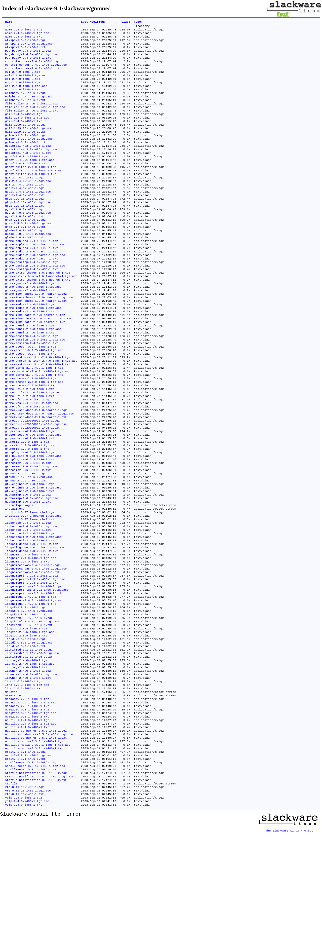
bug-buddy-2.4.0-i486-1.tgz (28, 55)
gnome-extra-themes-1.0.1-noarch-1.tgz (37, 309)
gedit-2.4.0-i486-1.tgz (24, 212)
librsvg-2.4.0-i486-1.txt (26, 760)
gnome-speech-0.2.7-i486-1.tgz (30, 393)
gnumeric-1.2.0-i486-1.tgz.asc (30, 506)
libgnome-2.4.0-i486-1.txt (27, 639)
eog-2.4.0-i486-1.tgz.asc (26, 95)
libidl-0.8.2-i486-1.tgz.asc (29, 732)
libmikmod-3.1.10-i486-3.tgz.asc (32, 744)
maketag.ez (14, 792)
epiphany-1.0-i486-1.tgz (25, 103)
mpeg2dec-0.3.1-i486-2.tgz (27, 808)
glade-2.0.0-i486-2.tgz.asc (28, 264)
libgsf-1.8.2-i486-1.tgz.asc (29, 695)
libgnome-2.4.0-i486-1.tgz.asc (30, 635)
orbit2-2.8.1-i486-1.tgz (25, 856)
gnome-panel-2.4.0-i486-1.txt (29, 377)
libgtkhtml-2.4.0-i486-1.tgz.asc (32, 707)
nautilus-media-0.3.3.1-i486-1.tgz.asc (37, 848)
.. (7, 27)
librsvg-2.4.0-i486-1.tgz (26, 752)
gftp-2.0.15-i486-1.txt (24, 232)
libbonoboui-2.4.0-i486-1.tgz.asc (33, 611)
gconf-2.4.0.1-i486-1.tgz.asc (29, 180)
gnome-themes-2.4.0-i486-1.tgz (30, 430)
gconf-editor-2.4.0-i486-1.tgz (30, 188)
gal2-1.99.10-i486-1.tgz (25, 140)
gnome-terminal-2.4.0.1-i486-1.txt (34, 426)
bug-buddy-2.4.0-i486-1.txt (28, 63)
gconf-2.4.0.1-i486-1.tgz (26, 176)
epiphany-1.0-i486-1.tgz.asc (29, 107)
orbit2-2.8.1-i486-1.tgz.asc (29, 860)
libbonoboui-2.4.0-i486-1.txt (29, 615)
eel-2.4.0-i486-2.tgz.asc (26, 83)
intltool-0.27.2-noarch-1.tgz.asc (33, 587)
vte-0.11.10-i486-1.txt (24, 905)
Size (126, 22)
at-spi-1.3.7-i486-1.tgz (25, 43)
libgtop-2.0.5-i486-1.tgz (26, 715)
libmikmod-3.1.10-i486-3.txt (29, 748)
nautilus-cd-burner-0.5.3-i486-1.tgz (36, 832)
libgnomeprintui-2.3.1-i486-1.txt (33, 675)
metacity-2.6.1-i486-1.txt (27, 804)
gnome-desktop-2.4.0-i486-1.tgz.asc (35, 301)
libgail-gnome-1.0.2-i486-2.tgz (31, 619)
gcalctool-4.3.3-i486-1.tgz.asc (31, 168)
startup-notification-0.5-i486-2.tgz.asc (39, 885)
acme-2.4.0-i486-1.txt (23, 39)
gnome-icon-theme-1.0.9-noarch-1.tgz (36, 333)
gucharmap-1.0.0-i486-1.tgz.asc (31, 566)
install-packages (19, 575)
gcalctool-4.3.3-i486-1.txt (28, 172)
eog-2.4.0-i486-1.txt (22, 99)
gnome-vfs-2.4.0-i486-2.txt (28, 462)
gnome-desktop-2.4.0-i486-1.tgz (31, 297)
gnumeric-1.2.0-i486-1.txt (27, 510)
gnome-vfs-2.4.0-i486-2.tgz (28, 454)
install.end (14, 579)
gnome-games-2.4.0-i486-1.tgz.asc (33, 325)
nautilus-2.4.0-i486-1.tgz (27, 820)
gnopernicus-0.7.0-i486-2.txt (29, 498)
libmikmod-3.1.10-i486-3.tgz (29, 740)
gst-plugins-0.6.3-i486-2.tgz (29, 514)
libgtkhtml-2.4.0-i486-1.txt (29, 711)
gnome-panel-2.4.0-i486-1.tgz (29, 369)
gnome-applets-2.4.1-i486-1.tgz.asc (35, 277)
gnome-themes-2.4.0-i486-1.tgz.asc (34, 434)
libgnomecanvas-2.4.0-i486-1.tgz (32, 643)
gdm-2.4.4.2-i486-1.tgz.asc (28, 204)
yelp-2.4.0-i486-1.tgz (23, 909)
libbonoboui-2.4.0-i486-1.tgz (29, 607)
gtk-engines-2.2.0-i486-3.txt (29, 558)
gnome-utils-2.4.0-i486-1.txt (29, 450)
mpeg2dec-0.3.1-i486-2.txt (27, 816)
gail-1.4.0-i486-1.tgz (23, 128)
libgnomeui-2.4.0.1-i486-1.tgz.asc (34, 683)
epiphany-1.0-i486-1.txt (25, 111)
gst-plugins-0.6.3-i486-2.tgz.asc (33, 518)
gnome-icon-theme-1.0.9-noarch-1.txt (36, 341)
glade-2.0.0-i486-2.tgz (24, 260)
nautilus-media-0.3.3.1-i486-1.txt (34, 852)
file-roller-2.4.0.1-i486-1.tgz (31, 116)
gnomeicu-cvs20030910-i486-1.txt (32, 486)
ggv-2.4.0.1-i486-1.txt (24, 244)
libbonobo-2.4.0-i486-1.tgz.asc (31, 599)
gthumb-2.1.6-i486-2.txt (25, 546)
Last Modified (93, 22)
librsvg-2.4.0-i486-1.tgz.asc (29, 756)
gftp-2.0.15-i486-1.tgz (24, 224)
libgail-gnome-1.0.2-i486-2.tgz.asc (35, 623)
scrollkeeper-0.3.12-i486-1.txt (31, 877)
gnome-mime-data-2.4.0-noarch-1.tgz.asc (38, 361)
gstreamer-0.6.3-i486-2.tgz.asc (31, 530)
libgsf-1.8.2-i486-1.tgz (25, 691)
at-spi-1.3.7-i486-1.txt (25, 51)
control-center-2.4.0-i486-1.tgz (32, 67)
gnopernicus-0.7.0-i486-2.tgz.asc (33, 494)
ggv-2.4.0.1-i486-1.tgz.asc (28, 240)
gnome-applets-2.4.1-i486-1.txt (31, 281)
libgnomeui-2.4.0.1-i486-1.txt (30, 687)
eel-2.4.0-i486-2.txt (22, 87)
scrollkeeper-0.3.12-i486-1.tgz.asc (35, 873)
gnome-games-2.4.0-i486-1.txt (29, 329)
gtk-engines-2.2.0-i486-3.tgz (29, 550)
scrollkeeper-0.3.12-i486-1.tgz (31, 868)
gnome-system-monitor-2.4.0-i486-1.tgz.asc (41, 409)
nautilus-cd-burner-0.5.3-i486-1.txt (36, 840)
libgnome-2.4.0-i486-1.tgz (27, 631)
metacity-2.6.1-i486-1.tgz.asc (30, 800)
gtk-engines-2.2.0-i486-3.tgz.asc (33, 554)
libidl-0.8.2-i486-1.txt (25, 736)
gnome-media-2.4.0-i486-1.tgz (29, 345)
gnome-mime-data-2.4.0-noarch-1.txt (35, 365)
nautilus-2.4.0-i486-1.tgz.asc (30, 824)
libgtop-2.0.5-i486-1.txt (26, 724)
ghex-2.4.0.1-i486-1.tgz (25, 248)
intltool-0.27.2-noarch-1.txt (29, 591)
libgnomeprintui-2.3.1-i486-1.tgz (33, 667)
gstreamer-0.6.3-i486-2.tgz (28, 526)
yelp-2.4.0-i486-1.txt (23, 917)
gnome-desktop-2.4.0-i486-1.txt (31, 305)
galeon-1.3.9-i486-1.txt (25, 160)
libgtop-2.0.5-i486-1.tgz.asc (29, 719)
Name (9, 22)
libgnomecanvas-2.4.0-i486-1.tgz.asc (36, 647)
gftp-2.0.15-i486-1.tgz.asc (28, 228)
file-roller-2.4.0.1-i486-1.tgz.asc (35, 120)
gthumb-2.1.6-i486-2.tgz (25, 538)
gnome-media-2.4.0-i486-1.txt (29, 353)
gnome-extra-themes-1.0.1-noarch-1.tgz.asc (41, 313)
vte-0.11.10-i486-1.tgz (24, 897)
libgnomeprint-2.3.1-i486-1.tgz (31, 655)
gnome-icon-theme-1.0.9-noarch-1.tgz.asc (39, 337)
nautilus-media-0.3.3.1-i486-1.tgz (34, 844)
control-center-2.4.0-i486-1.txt (32, 75)
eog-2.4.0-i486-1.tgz (22, 91)
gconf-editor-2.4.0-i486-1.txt (30, 196)
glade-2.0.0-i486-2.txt (24, 269)
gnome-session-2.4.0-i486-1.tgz (31, 381)
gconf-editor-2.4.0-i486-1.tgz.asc (34, 192)
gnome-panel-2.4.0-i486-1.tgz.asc (33, 373)
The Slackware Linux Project (289, 941)
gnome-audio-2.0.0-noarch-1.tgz (31, 285)
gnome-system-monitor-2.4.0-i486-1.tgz (37, 405)
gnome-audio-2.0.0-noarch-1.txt (31, 293)
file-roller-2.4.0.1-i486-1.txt (31, 124)
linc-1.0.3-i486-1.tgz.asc (27, 780)
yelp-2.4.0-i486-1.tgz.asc (27, 913)
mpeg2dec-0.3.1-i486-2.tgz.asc (30, 812)
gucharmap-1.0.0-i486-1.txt (28, 571)
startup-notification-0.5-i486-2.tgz (36, 881)
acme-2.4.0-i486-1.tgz (23, 31)
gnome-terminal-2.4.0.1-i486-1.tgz (34, 417)
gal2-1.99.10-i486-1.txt (25, 148)
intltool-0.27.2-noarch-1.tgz (29, 583)
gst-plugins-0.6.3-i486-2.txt (29, 522)
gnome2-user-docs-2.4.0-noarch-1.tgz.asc (39, 470)
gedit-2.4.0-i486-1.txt (24, 220)
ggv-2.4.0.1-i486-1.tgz (24, 236)
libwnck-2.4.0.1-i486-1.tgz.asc (31, 768)
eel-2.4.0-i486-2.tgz (22, 79)
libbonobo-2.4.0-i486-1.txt (28, 603)
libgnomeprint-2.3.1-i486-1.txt (31, 663)
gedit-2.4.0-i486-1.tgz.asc (28, 216)
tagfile (11, 893)
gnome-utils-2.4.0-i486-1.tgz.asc (33, 446)
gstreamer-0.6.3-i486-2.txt (28, 534)
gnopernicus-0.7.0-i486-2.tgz (29, 490)
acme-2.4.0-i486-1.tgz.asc (27, 35)
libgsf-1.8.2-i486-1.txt (25, 699)
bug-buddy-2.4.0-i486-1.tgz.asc (31, 59)
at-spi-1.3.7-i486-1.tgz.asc (29, 47)
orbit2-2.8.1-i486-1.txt (25, 864)
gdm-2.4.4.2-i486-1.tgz (24, 200)
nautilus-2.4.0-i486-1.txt (27, 828)
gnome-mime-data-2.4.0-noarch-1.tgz (35, 357)
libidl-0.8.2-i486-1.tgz (25, 728)
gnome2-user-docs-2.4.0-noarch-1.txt (36, 474)
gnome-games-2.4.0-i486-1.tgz (29, 321)
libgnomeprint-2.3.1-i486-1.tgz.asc (35, 659)
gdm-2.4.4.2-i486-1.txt (24, 208)
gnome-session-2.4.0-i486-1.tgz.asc (35, 385)
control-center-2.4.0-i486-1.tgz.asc (36, 71)
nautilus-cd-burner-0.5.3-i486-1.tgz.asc (39, 836)
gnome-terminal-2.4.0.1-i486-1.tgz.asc (37, 422)
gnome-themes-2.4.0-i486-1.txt (30, 438)
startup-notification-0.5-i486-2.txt (36, 889)
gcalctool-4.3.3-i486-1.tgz (28, 164)
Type (138, 22)
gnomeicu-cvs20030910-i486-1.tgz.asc (36, 482)
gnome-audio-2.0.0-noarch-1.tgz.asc (35, 289)
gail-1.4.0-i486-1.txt (23, 136)
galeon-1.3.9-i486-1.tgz (25, 152)
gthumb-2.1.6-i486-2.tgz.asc (29, 542)
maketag (11, 788)
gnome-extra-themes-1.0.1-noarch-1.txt (37, 317)
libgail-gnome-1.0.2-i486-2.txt (31, 627)
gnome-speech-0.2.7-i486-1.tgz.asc (34, 397)
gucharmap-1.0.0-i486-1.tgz (28, 562)
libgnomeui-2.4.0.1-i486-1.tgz (30, 679)
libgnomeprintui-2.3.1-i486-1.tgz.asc (36, 671)
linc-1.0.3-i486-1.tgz (23, 776)
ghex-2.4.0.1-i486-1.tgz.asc (29, 252)
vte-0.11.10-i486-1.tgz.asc (28, 901)
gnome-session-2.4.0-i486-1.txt (31, 389)
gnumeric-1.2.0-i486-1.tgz (27, 502)
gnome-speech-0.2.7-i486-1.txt (30, 401)
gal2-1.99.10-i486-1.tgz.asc (29, 144)
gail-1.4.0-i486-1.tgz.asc (27, 132)
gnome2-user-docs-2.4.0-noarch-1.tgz (36, 466)
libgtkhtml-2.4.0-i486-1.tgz (29, 703)
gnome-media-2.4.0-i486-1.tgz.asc (33, 349)
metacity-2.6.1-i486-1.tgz (27, 796)
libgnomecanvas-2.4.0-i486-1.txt (32, 651)
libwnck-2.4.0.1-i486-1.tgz (28, 764)
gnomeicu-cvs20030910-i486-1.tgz (32, 478)
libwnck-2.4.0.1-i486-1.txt (28, 772)
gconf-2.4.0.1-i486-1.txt (26, 184)
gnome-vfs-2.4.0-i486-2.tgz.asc (31, 458)
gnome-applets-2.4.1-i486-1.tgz (31, 273)
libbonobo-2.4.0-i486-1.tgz (28, 595)
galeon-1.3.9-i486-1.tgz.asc (29, 156)
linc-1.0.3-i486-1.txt (23, 784)
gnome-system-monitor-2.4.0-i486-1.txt (37, 413)
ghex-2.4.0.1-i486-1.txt (25, 256)
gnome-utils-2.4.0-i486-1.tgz (29, 442)
